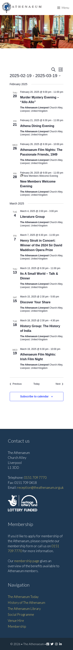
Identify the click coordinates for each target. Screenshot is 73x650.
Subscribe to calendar (34, 396)
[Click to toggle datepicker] (35, 75)
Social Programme (21, 614)
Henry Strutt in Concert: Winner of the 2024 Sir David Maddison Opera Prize (41, 245)
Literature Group (32, 216)
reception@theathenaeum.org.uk (40, 487)
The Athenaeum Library (24, 609)
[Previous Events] (16, 384)
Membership (17, 626)
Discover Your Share (35, 302)
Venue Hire (16, 620)
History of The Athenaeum (26, 602)
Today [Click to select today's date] (36, 384)
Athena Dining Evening (37, 126)
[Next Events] (59, 384)
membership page (26, 561)
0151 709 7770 (35, 477)
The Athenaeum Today (23, 597)
